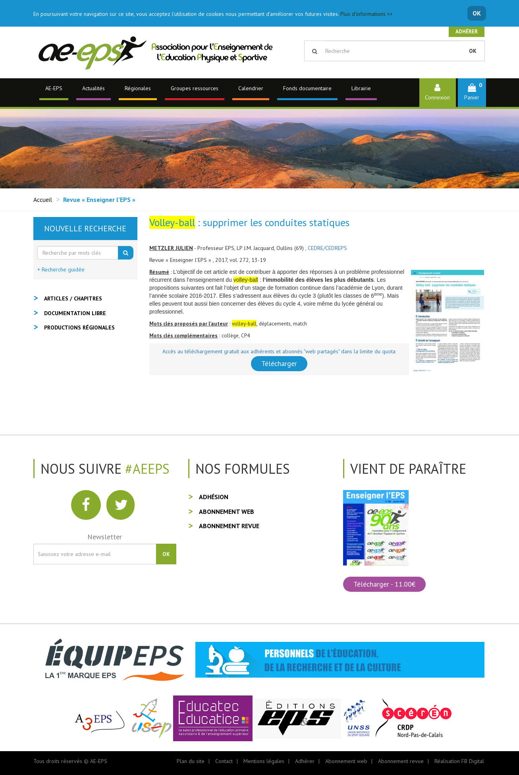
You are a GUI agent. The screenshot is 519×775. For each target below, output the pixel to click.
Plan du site (191, 761)
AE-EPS (53, 88)
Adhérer (466, 31)
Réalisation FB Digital (459, 761)
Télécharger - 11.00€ (384, 584)
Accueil (42, 199)
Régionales (138, 88)
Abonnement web (226, 511)
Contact (224, 761)
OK (477, 13)
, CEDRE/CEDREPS (326, 248)
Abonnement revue (229, 526)
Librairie (361, 88)
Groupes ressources (194, 88)
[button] (471, 92)
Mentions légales (263, 761)
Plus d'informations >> (366, 13)
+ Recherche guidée (61, 269)
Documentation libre (75, 313)
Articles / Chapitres (73, 298)
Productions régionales (79, 327)
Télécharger (279, 363)
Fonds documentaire (307, 88)
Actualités (93, 88)
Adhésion (213, 497)
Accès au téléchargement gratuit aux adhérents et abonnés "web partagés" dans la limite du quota (279, 351)
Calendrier (250, 88)
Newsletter (104, 536)
